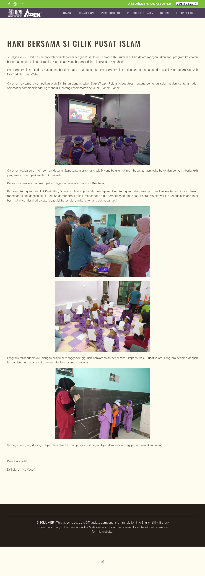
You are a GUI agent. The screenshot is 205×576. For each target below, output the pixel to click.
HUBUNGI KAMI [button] (185, 13)
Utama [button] (67, 13)
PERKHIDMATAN (110, 13)
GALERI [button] (164, 13)
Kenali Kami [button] (86, 13)
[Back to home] (25, 13)
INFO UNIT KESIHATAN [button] (140, 13)
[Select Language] (187, 4)
